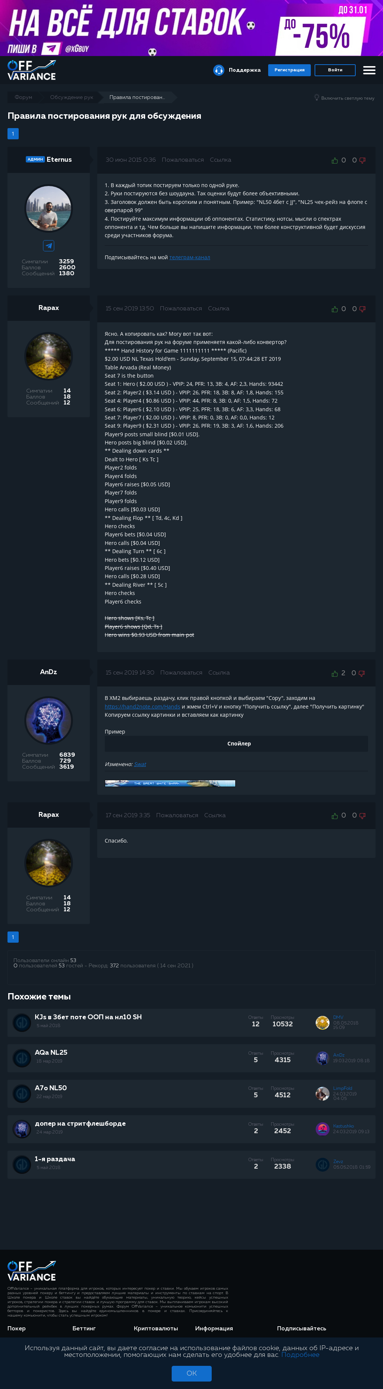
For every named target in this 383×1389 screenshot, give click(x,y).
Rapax (49, 308)
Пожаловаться (183, 160)
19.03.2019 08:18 (351, 1061)
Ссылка (220, 160)
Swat (140, 764)
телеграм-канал (189, 257)
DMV (338, 1018)
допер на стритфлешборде (80, 1123)
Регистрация (289, 70)
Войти (335, 70)
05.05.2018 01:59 (352, 1167)
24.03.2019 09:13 (351, 1132)
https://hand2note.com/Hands (142, 706)
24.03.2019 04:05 (345, 1096)
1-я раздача (55, 1159)
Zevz (338, 1162)
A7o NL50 (51, 1088)
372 (114, 965)
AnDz (48, 672)
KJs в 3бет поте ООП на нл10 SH (88, 1017)
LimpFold (342, 1088)
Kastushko (343, 1126)
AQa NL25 (51, 1052)
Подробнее (300, 1355)
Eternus (59, 159)
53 (73, 960)
